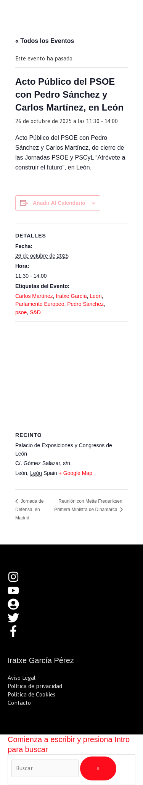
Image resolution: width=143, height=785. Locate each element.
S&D (35, 312)
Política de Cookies (31, 694)
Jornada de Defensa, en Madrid (29, 510)
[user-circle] (17, 608)
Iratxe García (71, 296)
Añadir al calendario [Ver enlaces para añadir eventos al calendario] (59, 203)
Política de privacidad (35, 686)
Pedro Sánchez (85, 304)
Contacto (19, 703)
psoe (21, 312)
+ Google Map (75, 473)
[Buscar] (98, 769)
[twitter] (17, 621)
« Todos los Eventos (44, 41)
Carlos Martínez (34, 296)
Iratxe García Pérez (60, 13)
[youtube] (17, 594)
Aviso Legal (21, 677)
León (95, 296)
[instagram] (17, 580)
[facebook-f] (15, 634)
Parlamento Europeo (39, 304)
